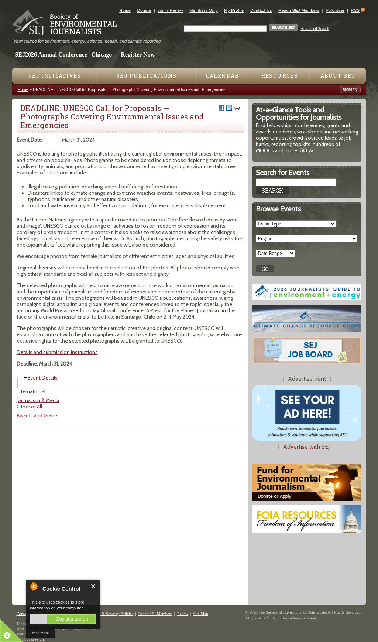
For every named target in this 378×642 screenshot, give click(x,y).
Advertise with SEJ (306, 446)
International (31, 391)
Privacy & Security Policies (110, 613)
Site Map (200, 613)
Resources (279, 75)
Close (93, 586)
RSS (355, 10)
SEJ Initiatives (54, 75)
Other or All (29, 406)
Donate (144, 10)
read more (40, 633)
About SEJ (337, 75)
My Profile (234, 10)
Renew (183, 613)
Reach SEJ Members (298, 10)
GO (303, 150)
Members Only (203, 10)
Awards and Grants (38, 415)
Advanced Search (314, 28)
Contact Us (261, 10)
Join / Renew (170, 10)
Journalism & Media (38, 400)
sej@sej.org (36, 639)
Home (125, 10)
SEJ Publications (146, 75)
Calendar (222, 75)
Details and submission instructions (57, 352)
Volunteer (335, 10)
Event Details (43, 377)
